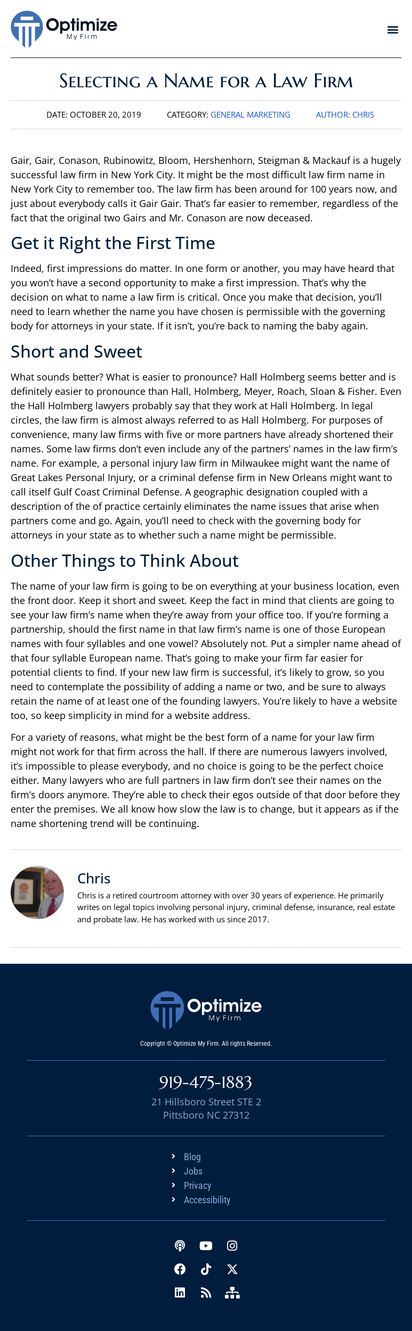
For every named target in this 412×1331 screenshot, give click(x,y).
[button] (392, 29)
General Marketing (250, 114)
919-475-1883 (206, 1082)
